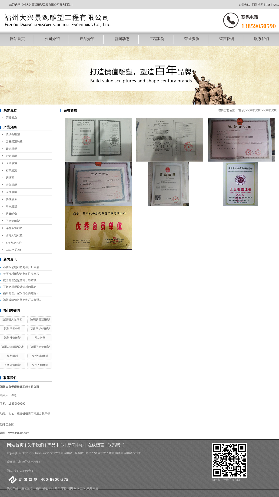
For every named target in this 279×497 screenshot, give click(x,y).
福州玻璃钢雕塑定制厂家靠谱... (22, 299)
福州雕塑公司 (12, 328)
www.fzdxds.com (18, 433)
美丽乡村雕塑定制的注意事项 (21, 273)
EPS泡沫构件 (14, 242)
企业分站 (244, 4)
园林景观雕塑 (14, 141)
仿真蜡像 (11, 213)
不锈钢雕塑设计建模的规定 (20, 286)
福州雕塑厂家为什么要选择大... (22, 293)
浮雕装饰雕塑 (14, 228)
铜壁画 (10, 177)
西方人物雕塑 (14, 235)
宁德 (64, 488)
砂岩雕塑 (11, 156)
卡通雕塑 (11, 163)
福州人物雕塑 (40, 365)
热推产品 (12, 488)
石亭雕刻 (11, 170)
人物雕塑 (11, 192)
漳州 (89, 488)
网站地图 (257, 4)
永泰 (76, 488)
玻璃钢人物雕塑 (12, 319)
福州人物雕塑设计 (12, 346)
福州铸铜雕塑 (40, 356)
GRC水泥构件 (14, 249)
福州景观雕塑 (123, 453)
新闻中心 (75, 445)
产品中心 (55, 445)
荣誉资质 (191, 39)
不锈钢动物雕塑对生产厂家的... (22, 267)
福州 (39, 488)
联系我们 (261, 39)
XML (276, 4)
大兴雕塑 (108, 453)
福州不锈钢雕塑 (40, 346)
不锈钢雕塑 (13, 221)
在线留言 (96, 445)
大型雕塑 (11, 184)
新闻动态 (122, 39)
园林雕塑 (40, 337)
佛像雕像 (11, 199)
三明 (83, 488)
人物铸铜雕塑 (12, 365)
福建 (45, 488)
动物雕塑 (11, 206)
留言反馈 (226, 39)
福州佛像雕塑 (12, 337)
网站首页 (17, 39)
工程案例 (156, 39)
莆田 (70, 488)
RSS (268, 4)
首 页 (241, 110)
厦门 (57, 488)
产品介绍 (87, 39)
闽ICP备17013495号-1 (20, 470)
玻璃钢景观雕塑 (40, 319)
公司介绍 (52, 39)
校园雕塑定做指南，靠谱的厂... (22, 280)
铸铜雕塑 (11, 148)
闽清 (95, 488)
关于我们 (35, 445)
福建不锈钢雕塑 (40, 328)
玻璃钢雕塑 (13, 134)
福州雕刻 (12, 356)
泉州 (51, 488)
